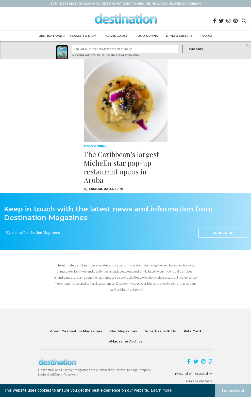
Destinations (50, 36)
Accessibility (203, 373)
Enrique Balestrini (106, 189)
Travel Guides (116, 36)
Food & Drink (147, 36)
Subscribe (196, 49)
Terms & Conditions (199, 381)
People (206, 36)
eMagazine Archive (126, 341)
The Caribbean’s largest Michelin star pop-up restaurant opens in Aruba (121, 167)
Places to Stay (83, 36)
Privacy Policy (183, 373)
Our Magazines (123, 331)
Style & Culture (179, 36)
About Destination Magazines (76, 331)
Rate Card (192, 331)
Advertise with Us (160, 331)
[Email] (97, 232)
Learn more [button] (161, 390)
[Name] (125, 49)
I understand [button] (233, 390)
